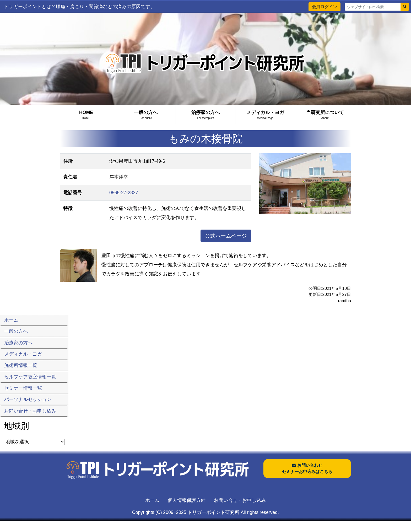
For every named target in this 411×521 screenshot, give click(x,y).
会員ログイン (324, 6)
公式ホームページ (226, 236)
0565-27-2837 (123, 192)
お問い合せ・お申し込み (240, 500)
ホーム (152, 500)
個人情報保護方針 (187, 500)
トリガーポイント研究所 (213, 512)
